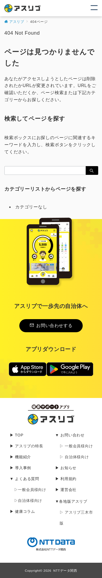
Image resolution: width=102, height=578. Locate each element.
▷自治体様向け (28, 500)
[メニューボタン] (94, 8)
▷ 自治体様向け (74, 457)
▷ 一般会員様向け (76, 446)
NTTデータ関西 (65, 570)
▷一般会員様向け (30, 489)
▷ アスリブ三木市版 (76, 517)
